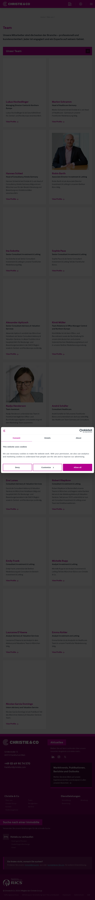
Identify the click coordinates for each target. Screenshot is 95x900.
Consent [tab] (16, 438)
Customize (47, 467)
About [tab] (78, 438)
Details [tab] (47, 438)
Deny (17, 467)
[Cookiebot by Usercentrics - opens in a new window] (81, 431)
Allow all (77, 467)
